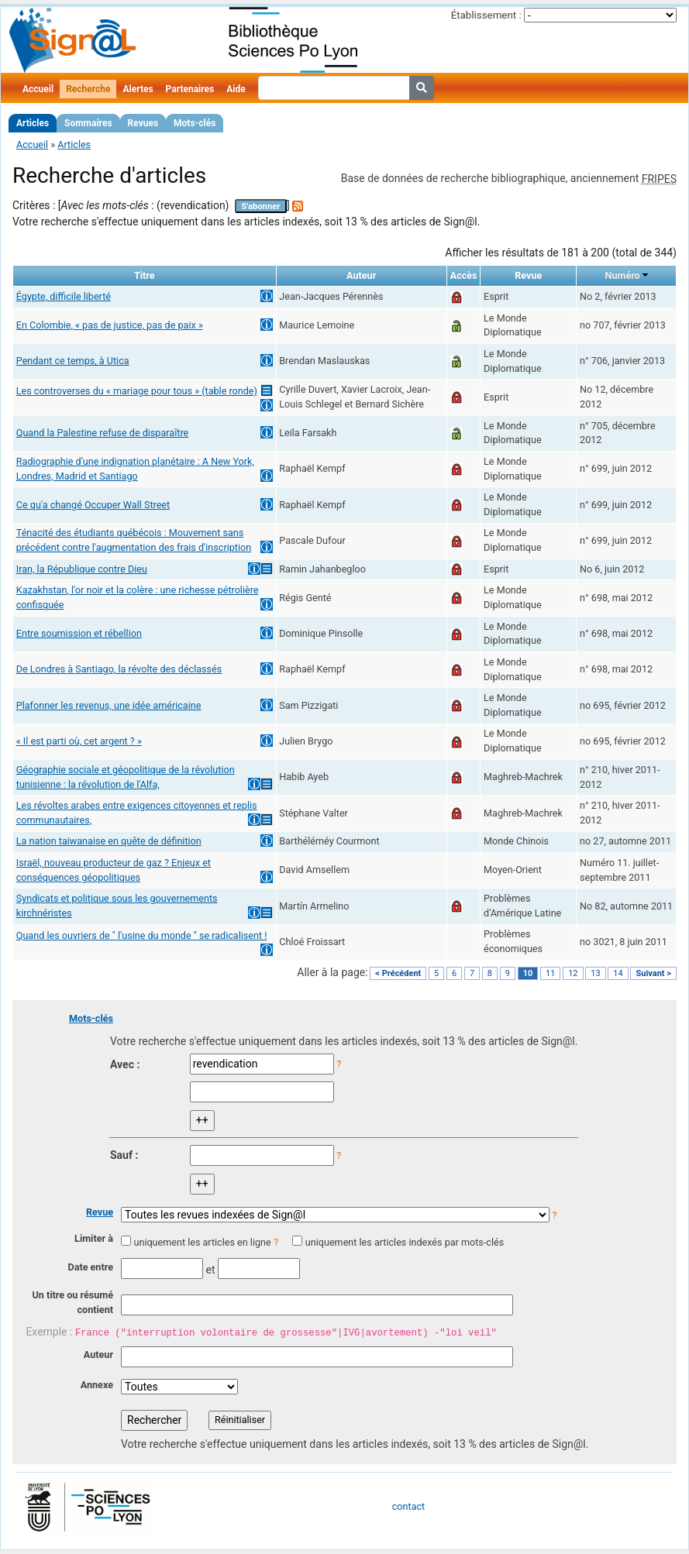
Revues (143, 123)
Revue (99, 1212)
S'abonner (261, 206)
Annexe (97, 1385)
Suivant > (653, 973)
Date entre (90, 1267)
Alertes (137, 89)
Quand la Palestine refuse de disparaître (102, 432)
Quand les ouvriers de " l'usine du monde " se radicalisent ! (141, 935)
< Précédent (398, 973)
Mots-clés (194, 123)
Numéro (622, 275)
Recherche (88, 89)
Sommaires (88, 123)
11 (550, 973)
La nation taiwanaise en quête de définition (109, 841)
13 (595, 973)
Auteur (98, 1354)
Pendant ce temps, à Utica (72, 360)
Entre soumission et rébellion (79, 633)
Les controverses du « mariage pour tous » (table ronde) (136, 391)
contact (408, 1506)
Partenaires (190, 89)
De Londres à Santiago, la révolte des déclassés (119, 669)
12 (572, 973)
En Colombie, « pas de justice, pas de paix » (109, 325)
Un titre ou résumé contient (72, 1302)
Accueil (37, 89)
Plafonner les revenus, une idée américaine (109, 705)
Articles (32, 123)
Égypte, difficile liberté (63, 296)
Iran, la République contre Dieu (81, 569)
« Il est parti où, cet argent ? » (79, 741)
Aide (235, 89)
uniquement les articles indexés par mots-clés (404, 1242)
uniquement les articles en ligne (201, 1242)
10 (528, 973)
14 (617, 973)
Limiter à (93, 1238)
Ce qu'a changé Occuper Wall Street (93, 505)
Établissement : (486, 15)
